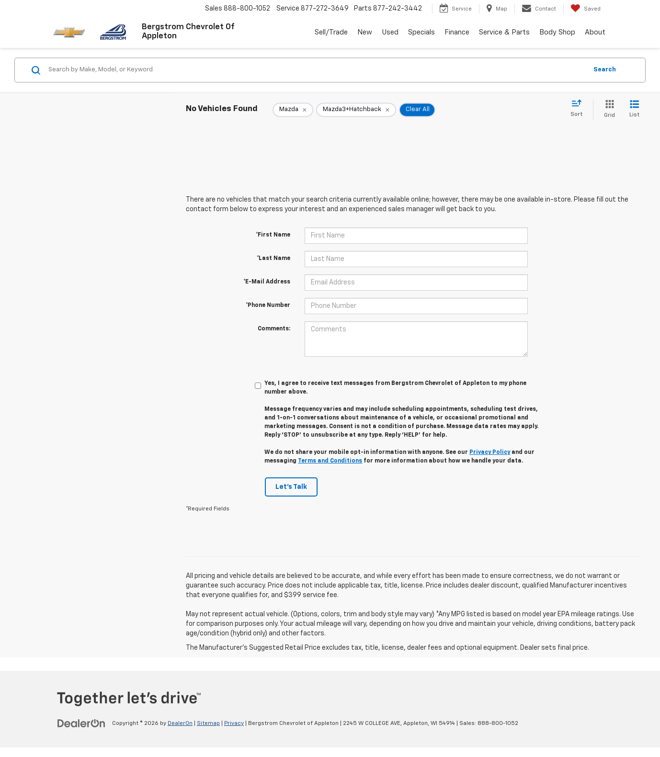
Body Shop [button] (557, 32)
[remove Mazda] (293, 109)
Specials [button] (421, 32)
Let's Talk (291, 487)
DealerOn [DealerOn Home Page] (180, 723)
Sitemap (208, 723)
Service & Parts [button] (504, 32)
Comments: (274, 329)
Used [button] (390, 32)
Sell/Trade (331, 32)
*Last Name (273, 258)
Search (604, 70)
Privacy (234, 723)
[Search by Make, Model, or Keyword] (316, 69)
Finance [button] (456, 32)
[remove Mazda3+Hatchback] (356, 109)
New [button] (364, 32)
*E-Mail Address (266, 282)
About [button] (595, 32)
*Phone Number (268, 305)
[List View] (634, 109)
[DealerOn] (81, 723)
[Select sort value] (579, 108)
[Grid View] (607, 109)
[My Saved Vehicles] (585, 8)
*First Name (273, 235)
